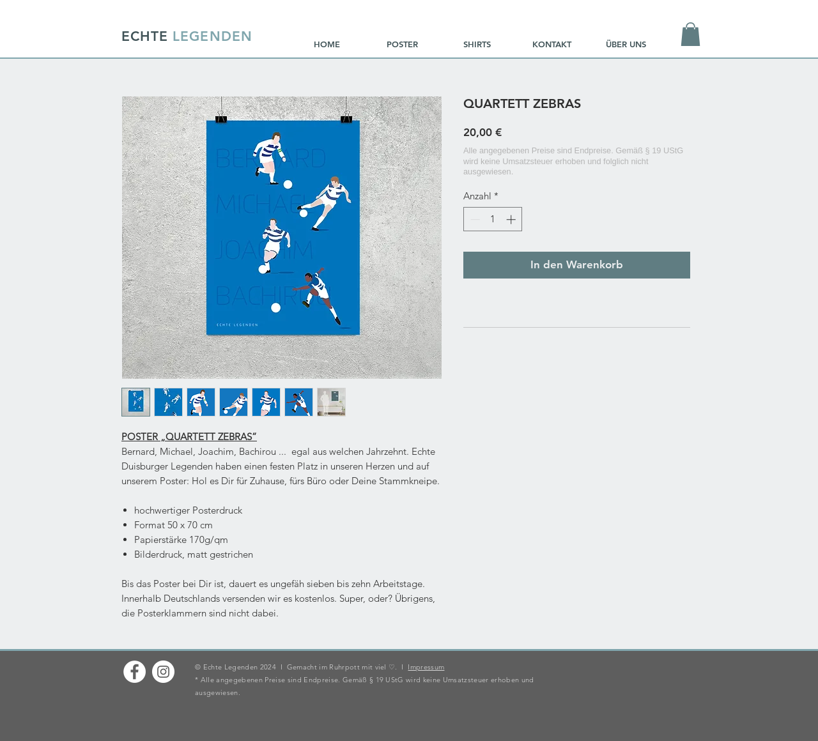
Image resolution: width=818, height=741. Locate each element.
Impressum (426, 666)
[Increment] (512, 219)
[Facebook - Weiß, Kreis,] (134, 672)
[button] (690, 34)
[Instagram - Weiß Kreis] (163, 672)
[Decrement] (473, 219)
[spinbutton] (493, 219)
